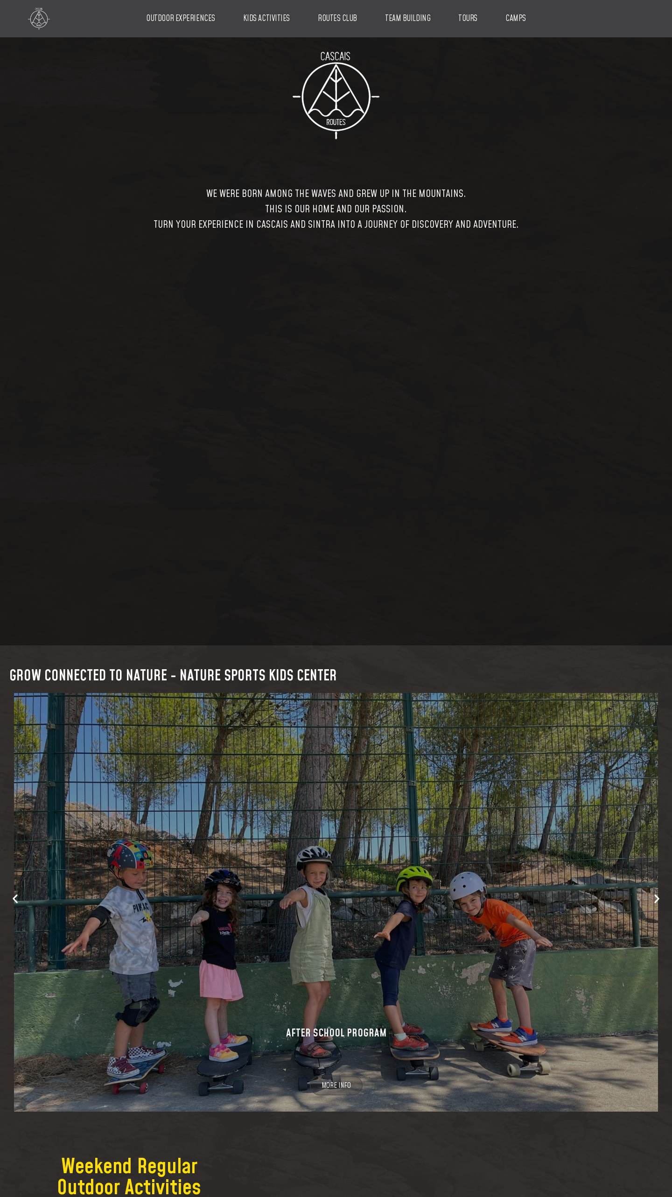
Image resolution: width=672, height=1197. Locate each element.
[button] (15, 897)
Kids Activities (266, 18)
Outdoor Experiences (180, 18)
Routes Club (337, 18)
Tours (467, 18)
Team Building (407, 18)
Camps (515, 18)
